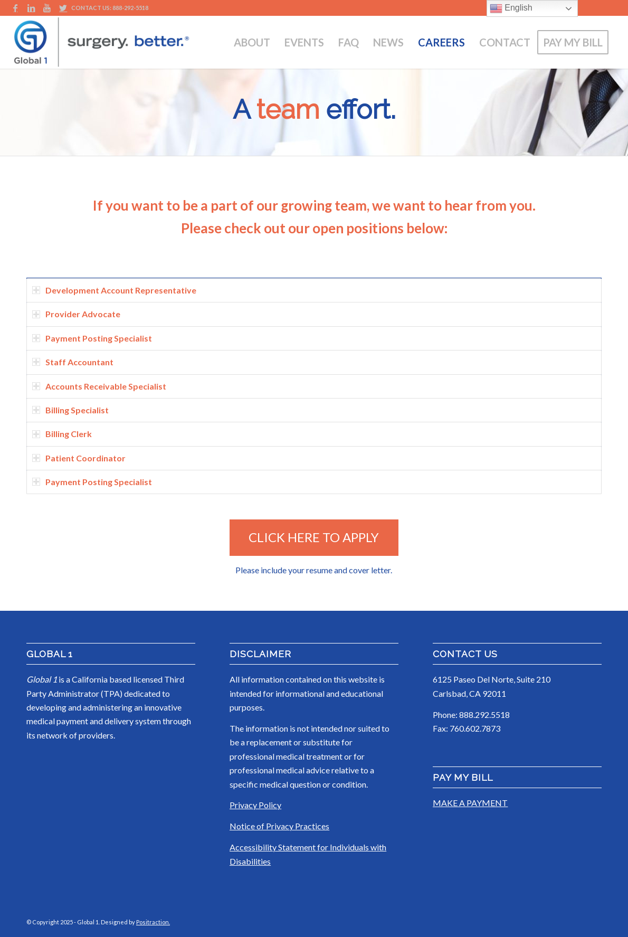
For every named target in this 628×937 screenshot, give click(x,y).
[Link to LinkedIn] (31, 8)
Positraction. (153, 922)
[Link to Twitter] (63, 8)
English (511, 8)
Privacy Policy (255, 805)
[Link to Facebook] (15, 8)
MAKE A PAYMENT (470, 803)
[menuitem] (252, 42)
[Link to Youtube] (47, 8)
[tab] (314, 290)
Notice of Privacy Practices (279, 826)
